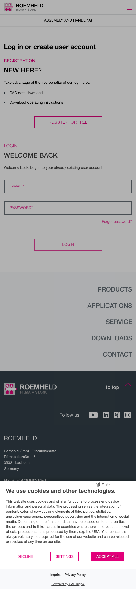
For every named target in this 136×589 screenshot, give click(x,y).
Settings (65, 556)
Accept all (107, 556)
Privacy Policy (75, 574)
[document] (68, 519)
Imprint (55, 574)
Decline (25, 556)
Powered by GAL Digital (67, 584)
